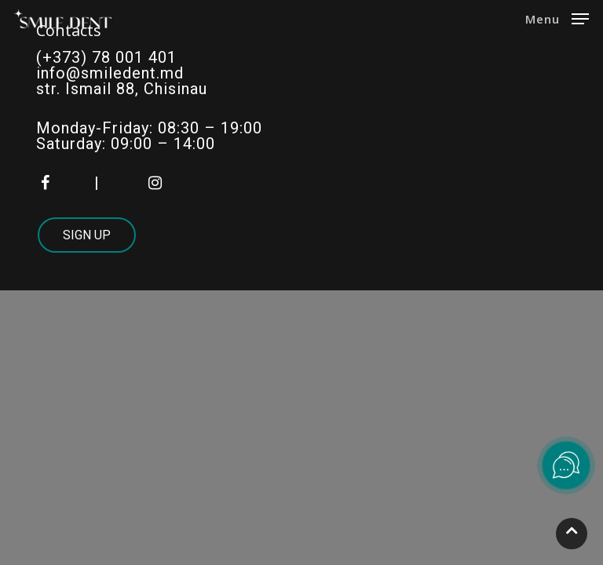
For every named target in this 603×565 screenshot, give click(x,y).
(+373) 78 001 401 (106, 57)
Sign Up (87, 235)
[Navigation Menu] (557, 17)
